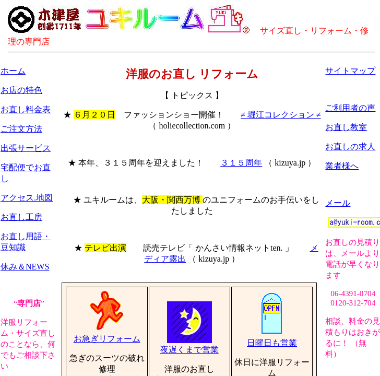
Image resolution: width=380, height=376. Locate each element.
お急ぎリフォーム (107, 334)
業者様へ (342, 165)
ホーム (13, 70)
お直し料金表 (26, 109)
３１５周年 (241, 162)
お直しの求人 (350, 146)
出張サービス (26, 148)
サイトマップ (350, 70)
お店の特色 (21, 90)
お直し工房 (21, 217)
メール (337, 202)
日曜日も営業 (272, 339)
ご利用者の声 (350, 107)
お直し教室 (346, 127)
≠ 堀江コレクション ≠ (281, 114)
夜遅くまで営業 (189, 345)
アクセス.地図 (27, 197)
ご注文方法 (21, 128)
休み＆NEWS (25, 266)
